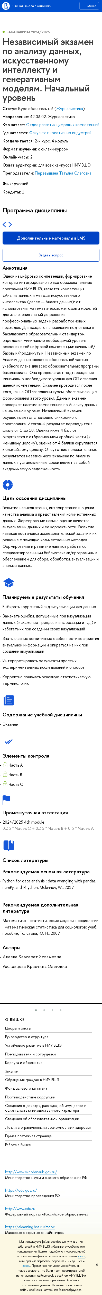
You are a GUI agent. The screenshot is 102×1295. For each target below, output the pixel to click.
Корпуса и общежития (23, 1062)
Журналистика (69, 108)
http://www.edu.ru (20, 1208)
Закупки (11, 1071)
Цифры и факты (18, 1028)
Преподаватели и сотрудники (30, 1054)
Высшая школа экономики (31, 5)
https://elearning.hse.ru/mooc (30, 1226)
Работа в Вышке (18, 1144)
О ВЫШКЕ (15, 1019)
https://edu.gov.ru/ (21, 1190)
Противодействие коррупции (30, 1097)
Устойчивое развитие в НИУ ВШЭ (33, 1045)
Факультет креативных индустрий (60, 132)
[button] (36, 1010)
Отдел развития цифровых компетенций (62, 124)
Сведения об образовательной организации (42, 1118)
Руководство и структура (26, 1036)
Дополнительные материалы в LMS (51, 238)
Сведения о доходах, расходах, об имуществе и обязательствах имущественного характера (45, 1108)
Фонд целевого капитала (26, 1088)
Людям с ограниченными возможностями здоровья (48, 1127)
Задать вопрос (51, 255)
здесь (81, 1256)
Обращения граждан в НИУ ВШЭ (32, 1079)
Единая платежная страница (28, 1135)
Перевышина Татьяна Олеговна (63, 173)
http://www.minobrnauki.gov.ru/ (31, 1171)
